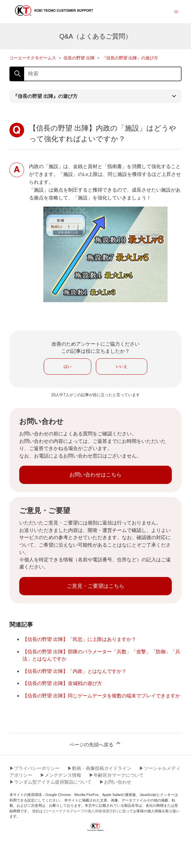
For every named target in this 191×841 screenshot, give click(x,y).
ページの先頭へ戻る (95, 743)
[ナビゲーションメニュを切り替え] (176, 11)
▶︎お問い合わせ (115, 782)
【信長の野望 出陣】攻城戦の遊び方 (62, 683)
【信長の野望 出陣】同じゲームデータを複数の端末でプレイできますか (101, 695)
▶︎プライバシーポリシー (34, 768)
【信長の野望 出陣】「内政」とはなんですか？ (74, 671)
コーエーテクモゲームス (32, 57)
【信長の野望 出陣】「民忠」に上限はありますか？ (79, 639)
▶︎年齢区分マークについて (116, 775)
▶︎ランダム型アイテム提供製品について (50, 782)
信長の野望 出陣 (79, 57)
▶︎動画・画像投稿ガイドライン (99, 768)
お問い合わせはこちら (95, 474)
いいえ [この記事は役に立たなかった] (121, 366)
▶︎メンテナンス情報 (60, 775)
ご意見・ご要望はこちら (95, 586)
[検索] (95, 74)
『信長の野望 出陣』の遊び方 (130, 57)
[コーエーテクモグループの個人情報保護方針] (80, 811)
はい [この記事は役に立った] (67, 366)
